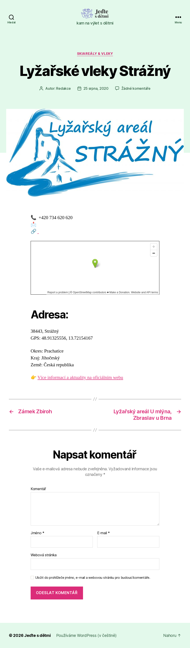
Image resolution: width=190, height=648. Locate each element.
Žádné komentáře (135, 88)
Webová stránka (44, 555)
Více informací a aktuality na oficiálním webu (80, 378)
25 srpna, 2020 (96, 88)
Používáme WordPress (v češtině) (86, 635)
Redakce (63, 88)
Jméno (37, 533)
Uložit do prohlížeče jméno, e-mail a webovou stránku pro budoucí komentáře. (92, 578)
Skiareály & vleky (95, 54)
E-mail (103, 533)
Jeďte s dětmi (37, 635)
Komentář (38, 489)
